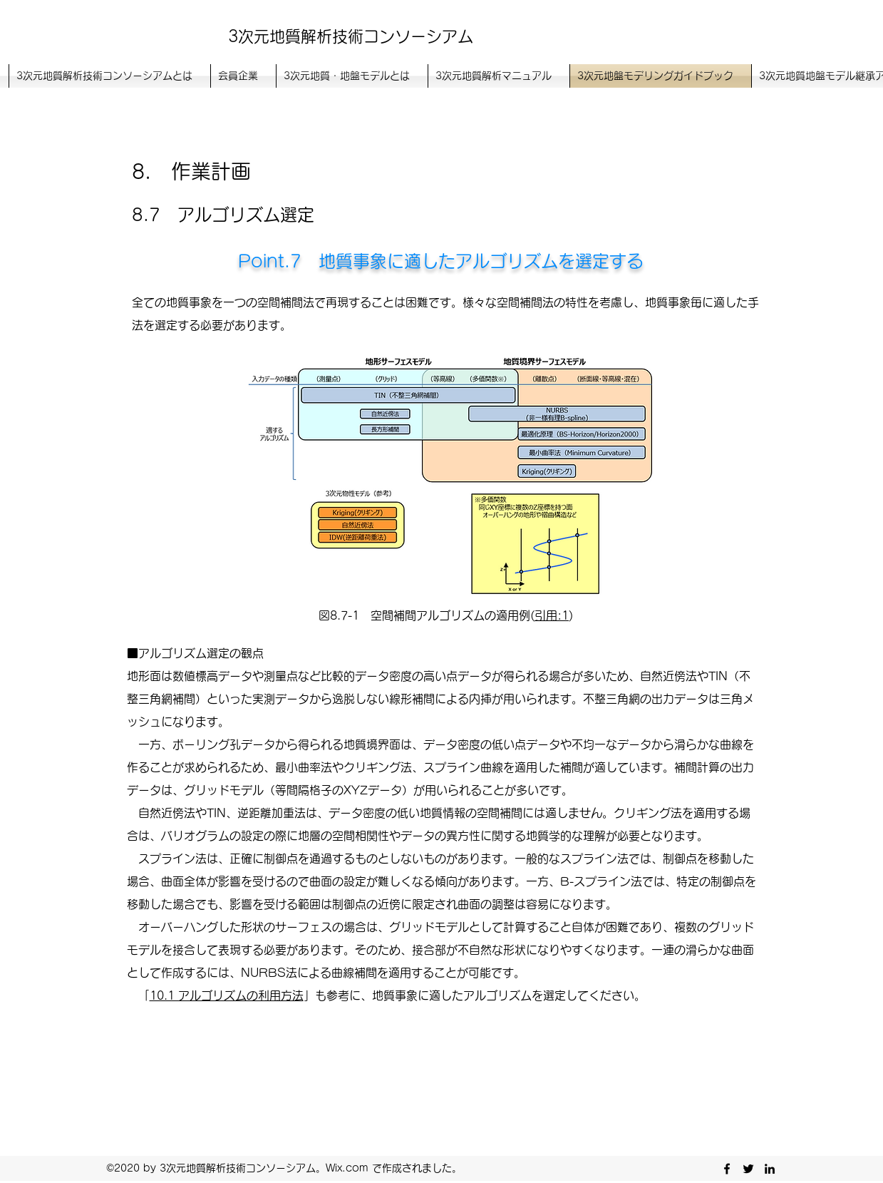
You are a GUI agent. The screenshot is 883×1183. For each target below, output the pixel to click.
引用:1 (552, 615)
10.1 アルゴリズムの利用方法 (227, 995)
